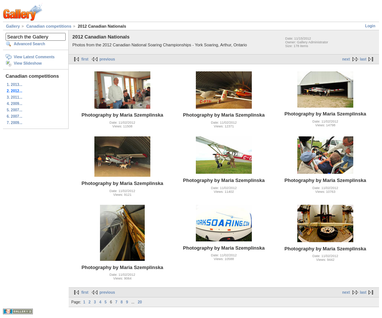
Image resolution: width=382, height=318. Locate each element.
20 (140, 302)
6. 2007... (14, 116)
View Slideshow (28, 63)
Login (370, 26)
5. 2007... (14, 110)
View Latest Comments (34, 57)
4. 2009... (14, 104)
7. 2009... (14, 123)
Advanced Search (29, 44)
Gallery (13, 26)
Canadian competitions (48, 26)
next (346, 59)
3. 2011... (14, 97)
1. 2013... (14, 85)
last (363, 59)
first (84, 59)
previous (107, 59)
